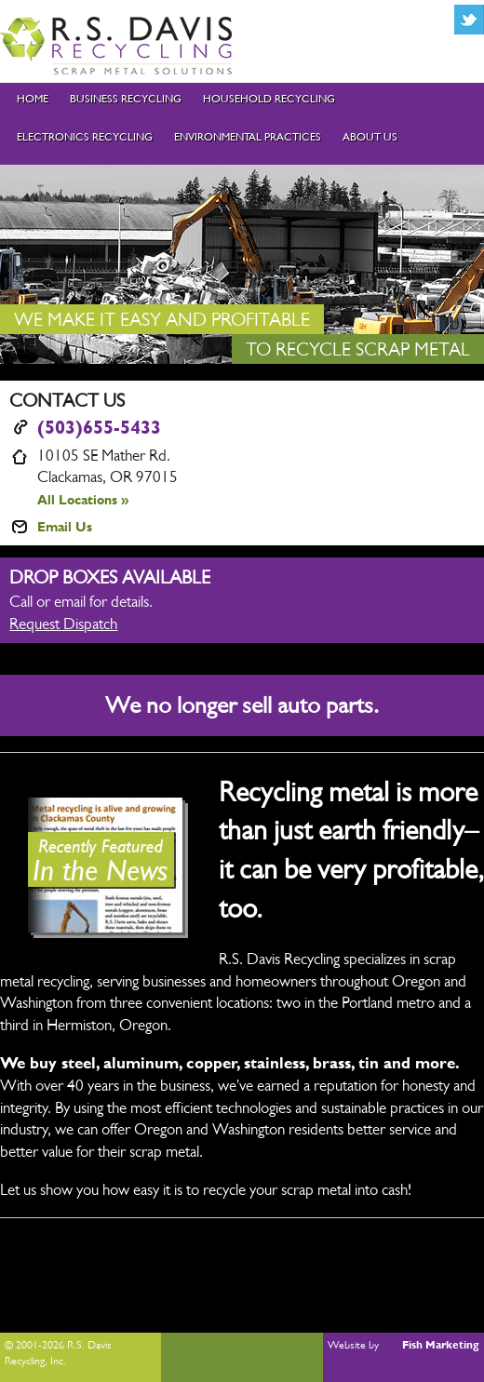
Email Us (64, 526)
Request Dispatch (63, 624)
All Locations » (82, 499)
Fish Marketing (440, 1344)
